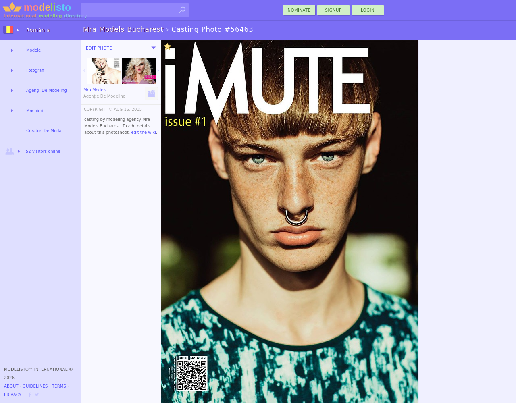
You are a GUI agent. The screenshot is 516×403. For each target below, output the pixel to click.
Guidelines (35, 386)
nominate (299, 10)
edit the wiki (143, 132)
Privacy (12, 395)
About (11, 386)
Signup (333, 10)
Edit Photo (99, 48)
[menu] (153, 48)
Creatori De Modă (44, 131)
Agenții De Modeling (46, 90)
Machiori (34, 110)
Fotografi (35, 70)
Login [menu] (368, 10)
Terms (59, 386)
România (38, 30)
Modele (33, 50)
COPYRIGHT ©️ (98, 109)
